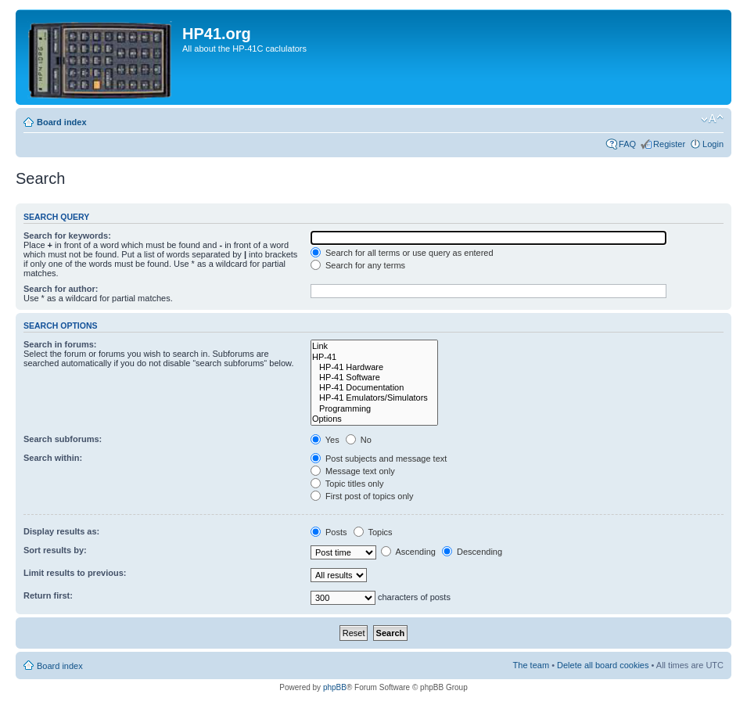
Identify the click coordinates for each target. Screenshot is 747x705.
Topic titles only (347, 483)
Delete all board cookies (602, 665)
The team (531, 665)
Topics (373, 532)
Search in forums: (60, 344)
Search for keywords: (67, 235)
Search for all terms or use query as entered (402, 252)
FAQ (627, 144)
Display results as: (61, 531)
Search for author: (60, 288)
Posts (329, 532)
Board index (62, 122)
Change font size (712, 119)
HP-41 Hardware (374, 367)
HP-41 (374, 357)
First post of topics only (362, 496)
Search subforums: (62, 439)
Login (713, 144)
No (359, 439)
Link (374, 346)
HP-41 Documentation (374, 388)
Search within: (52, 457)
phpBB (335, 687)
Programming (374, 409)
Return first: (48, 595)
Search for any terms (358, 265)
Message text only (353, 471)
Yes (325, 439)
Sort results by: (55, 550)
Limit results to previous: (74, 572)
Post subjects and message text (379, 458)
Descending (472, 551)
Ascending (408, 551)
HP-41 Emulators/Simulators (374, 398)
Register (669, 144)
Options (374, 419)
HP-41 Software (374, 377)
